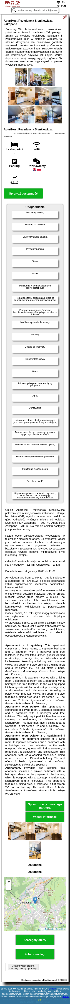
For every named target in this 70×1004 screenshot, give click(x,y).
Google (52, 989)
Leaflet (45, 929)
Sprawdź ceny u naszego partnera (45, 806)
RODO (65, 996)
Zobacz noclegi (35, 954)
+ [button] (9, 882)
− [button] (9, 887)
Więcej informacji (44, 816)
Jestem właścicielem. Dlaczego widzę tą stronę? (23, 967)
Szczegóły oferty (35, 939)
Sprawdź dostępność (23, 193)
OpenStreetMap (58, 929)
